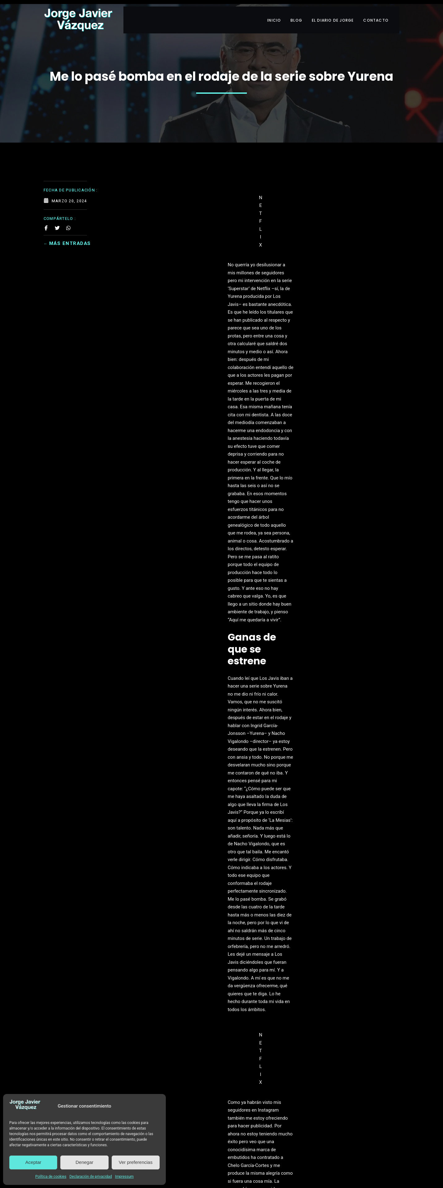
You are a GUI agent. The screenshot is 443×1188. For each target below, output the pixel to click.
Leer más (222, 1100)
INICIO (267, 14)
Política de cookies (51, 1176)
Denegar (84, 1162)
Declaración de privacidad (90, 1176)
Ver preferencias (136, 1162)
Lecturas (171, 721)
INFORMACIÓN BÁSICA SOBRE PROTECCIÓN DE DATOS (221, 1090)
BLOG (294, 14)
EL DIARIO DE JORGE (335, 14)
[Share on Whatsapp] (68, 219)
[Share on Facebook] (46, 219)
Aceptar (33, 1162)
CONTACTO (382, 14)
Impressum (124, 1176)
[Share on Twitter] (57, 219)
